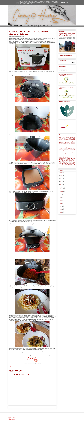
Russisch (74, 161)
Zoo (74, 166)
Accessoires (67, 137)
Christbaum (64, 144)
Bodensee (71, 142)
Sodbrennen (64, 163)
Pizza (60, 160)
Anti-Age (73, 139)
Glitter (70, 149)
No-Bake (74, 158)
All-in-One (64, 139)
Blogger (47, 423)
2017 (61, 184)
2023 (61, 175)
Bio (65, 142)
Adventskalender (72, 137)
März (61, 200)
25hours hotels (61, 136)
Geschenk (60, 149)
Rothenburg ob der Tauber (68, 161)
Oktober (61, 190)
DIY (51, 25)
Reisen (40, 25)
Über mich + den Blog (11, 417)
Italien (63, 153)
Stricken (69, 163)
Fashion (64, 147)
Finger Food (67, 147)
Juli (60, 194)
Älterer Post (53, 407)
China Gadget (61, 144)
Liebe (60, 155)
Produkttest (23, 367)
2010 (61, 212)
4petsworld (69, 136)
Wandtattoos (61, 166)
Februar (61, 201)
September (61, 191)
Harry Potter (69, 150)
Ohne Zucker (64, 159)
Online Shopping (68, 159)
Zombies (72, 166)
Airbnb (60, 138)
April (61, 198)
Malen (66, 156)
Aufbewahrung (70, 140)
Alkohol (74, 138)
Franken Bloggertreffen (68, 148)
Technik (32, 25)
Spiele (48, 25)
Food (24, 25)
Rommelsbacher (61, 161)
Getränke (67, 149)
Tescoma (65, 164)
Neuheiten (70, 158)
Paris (74, 159)
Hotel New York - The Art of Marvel (65, 152)
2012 (61, 209)
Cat (74, 143)
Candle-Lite (72, 143)
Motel (74, 157)
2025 (61, 172)
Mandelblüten (73, 156)
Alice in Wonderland (69, 138)
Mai (60, 197)
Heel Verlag (73, 150)
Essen (60, 147)
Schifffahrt (60, 162)
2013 (61, 208)
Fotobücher (73, 147)
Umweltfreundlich (62, 165)
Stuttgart (72, 163)
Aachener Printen (73, 136)
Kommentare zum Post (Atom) (34, 409)
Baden (65, 141)
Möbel (60, 158)
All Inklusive (60, 139)
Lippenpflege (67, 155)
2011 (61, 211)
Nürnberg (60, 159)
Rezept (70, 160)
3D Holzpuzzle (65, 136)
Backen (62, 141)
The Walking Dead (69, 164)
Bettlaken (60, 142)
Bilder (63, 142)
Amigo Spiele (70, 139)
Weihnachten (65, 166)
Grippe (74, 149)
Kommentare (62, 70)
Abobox (64, 137)
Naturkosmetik (66, 158)
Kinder (44, 25)
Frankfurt (73, 148)
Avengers (73, 140)
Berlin (74, 141)
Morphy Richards (18, 367)
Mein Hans (64, 157)
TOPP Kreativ (61, 164)
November (61, 188)
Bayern (69, 141)
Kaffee (65, 153)
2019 (61, 181)
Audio (67, 140)
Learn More (63, 2)
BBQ (60, 141)
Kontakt (9, 418)
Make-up (63, 156)
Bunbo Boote (62, 143)
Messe (67, 157)
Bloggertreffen (68, 142)
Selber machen (72, 162)
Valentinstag (66, 165)
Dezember (61, 187)
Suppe (74, 163)
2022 (61, 176)
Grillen (72, 149)
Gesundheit (64, 149)
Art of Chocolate (64, 140)
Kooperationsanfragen (11, 419)
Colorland (71, 144)
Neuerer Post (11, 407)
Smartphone (61, 163)
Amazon (67, 139)
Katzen (36, 25)
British (74, 142)
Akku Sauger (65, 138)
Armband (60, 140)
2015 (61, 205)
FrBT (64, 148)
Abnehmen (60, 137)
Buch (60, 143)
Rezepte (28, 25)
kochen (14, 367)
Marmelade (60, 157)
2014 (61, 206)
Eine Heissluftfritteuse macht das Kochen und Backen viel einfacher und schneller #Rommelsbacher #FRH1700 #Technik (67, 34)
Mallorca (69, 156)
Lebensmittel (70, 154)
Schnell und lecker (66, 162)
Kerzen (71, 153)
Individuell (73, 152)
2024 (61, 173)
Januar (61, 203)
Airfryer (62, 138)
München (62, 158)
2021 (61, 178)
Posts (61, 68)
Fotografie (60, 148)
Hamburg (62, 150)
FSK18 (62, 147)
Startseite (10, 25)
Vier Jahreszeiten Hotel (72, 165)
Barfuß (67, 141)
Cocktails (69, 144)
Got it (67, 2)
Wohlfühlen (69, 166)
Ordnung (72, 159)
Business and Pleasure (67, 143)
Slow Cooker (28, 367)
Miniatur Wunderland (70, 157)
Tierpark (74, 164)
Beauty (21, 25)
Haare (60, 150)
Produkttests (16, 25)
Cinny (66, 144)
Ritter (74, 160)
